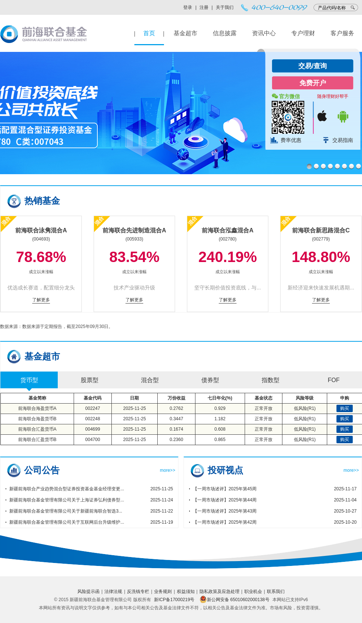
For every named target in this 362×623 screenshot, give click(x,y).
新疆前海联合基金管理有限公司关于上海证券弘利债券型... (66, 500)
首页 (149, 33)
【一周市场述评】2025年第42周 (225, 522)
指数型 (270, 380)
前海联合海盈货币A (37, 408)
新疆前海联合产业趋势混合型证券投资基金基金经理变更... (66, 488)
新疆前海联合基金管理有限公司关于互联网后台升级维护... (66, 522)
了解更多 (41, 299)
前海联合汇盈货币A (37, 429)
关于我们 (225, 7)
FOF (334, 380)
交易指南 (342, 140)
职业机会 (253, 591)
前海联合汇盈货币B (37, 439)
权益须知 (186, 591)
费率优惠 (291, 140)
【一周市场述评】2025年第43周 (225, 511)
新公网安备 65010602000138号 (234, 599)
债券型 (210, 380)
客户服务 (342, 33)
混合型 (150, 380)
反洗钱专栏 (138, 591)
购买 (344, 408)
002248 (92, 418)
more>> (167, 470)
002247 (92, 408)
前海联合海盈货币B (37, 418)
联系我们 (276, 591)
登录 (187, 7)
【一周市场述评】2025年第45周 (225, 488)
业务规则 (163, 591)
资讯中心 (264, 33)
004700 (92, 439)
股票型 (89, 380)
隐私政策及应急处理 (219, 591)
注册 (204, 7)
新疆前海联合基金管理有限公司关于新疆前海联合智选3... (65, 511)
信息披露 (225, 33)
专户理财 (303, 33)
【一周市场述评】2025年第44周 (225, 500)
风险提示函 (88, 591)
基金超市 (185, 33)
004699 (92, 429)
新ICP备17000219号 (174, 599)
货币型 (29, 380)
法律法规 (113, 591)
